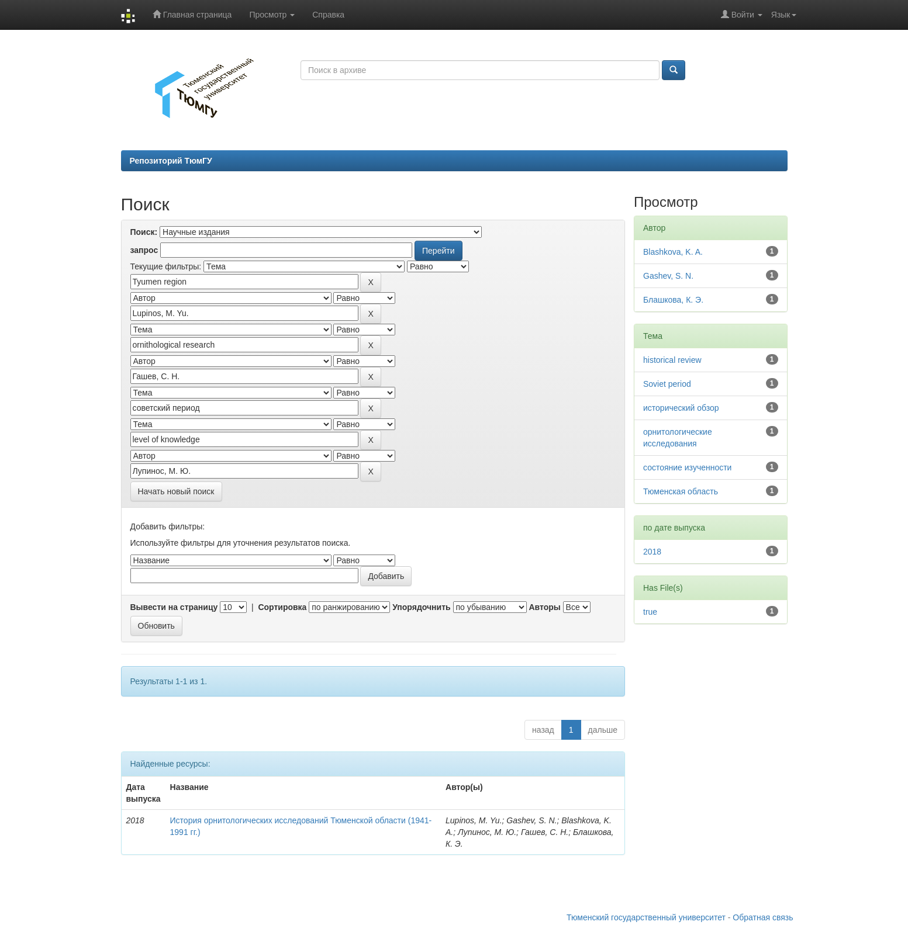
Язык (783, 14)
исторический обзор (681, 408)
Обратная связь (763, 917)
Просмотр (272, 14)
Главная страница (192, 14)
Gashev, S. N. (668, 275)
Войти (741, 14)
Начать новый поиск (176, 491)
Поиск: (144, 232)
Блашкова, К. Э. (673, 299)
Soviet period (667, 384)
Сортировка (282, 607)
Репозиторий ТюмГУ (171, 160)
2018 (652, 551)
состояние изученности (687, 467)
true (650, 611)
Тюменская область (680, 491)
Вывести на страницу (174, 607)
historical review (672, 360)
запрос (144, 250)
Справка (328, 14)
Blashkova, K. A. (673, 252)
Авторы (544, 607)
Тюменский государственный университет (646, 917)
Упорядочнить (421, 607)
